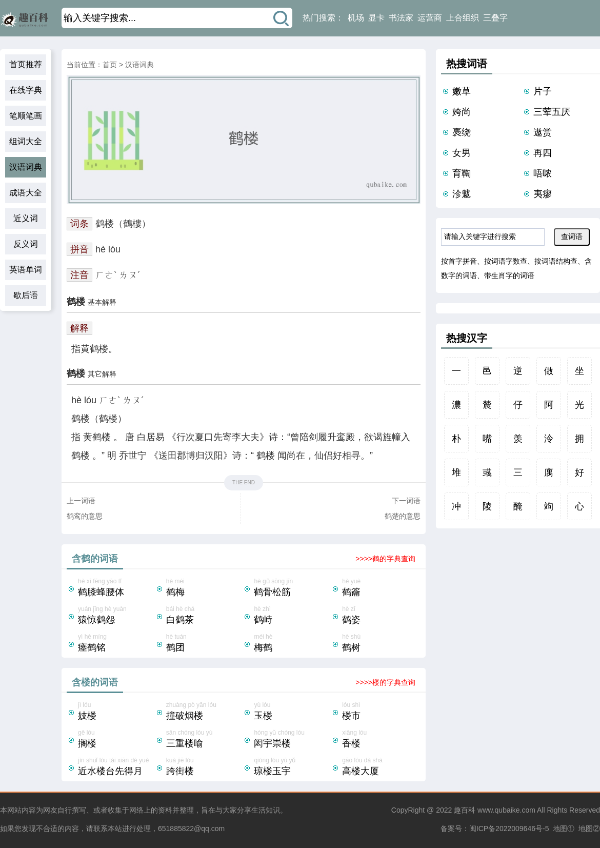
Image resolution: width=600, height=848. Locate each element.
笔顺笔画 (25, 115)
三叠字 (495, 17)
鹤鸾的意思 (85, 516)
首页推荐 (25, 64)
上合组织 (462, 17)
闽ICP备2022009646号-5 (509, 828)
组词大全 (25, 141)
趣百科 (464, 810)
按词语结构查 (555, 261)
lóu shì (380, 712)
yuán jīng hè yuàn (116, 616)
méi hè (292, 644)
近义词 (25, 218)
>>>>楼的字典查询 (385, 682)
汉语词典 (25, 167)
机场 (356, 17)
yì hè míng (116, 644)
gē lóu (116, 740)
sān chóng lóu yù (204, 740)
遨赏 (542, 132)
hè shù (380, 644)
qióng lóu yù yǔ (292, 767)
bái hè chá (204, 616)
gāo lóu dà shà (380, 767)
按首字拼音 (459, 261)
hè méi (204, 588)
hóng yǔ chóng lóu (292, 740)
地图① (563, 828)
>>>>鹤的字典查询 (385, 559)
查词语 (572, 236)
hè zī (380, 616)
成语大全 (25, 192)
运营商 (429, 17)
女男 (461, 153)
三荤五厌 (551, 112)
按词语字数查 (505, 261)
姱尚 (461, 112)
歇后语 (25, 295)
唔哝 (542, 173)
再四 (542, 153)
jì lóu (116, 712)
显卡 (376, 17)
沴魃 (461, 194)
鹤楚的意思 (403, 516)
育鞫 (461, 173)
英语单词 (25, 269)
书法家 (401, 17)
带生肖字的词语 (509, 275)
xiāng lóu (380, 740)
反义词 (25, 244)
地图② (589, 828)
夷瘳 (542, 194)
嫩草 (461, 91)
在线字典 (25, 90)
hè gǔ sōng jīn (292, 588)
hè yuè (380, 588)
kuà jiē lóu (204, 767)
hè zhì (292, 616)
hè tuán (204, 644)
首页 (110, 65)
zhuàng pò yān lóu (204, 712)
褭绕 (461, 132)
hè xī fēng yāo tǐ (116, 588)
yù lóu (292, 712)
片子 (542, 91)
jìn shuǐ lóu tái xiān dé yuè (116, 767)
